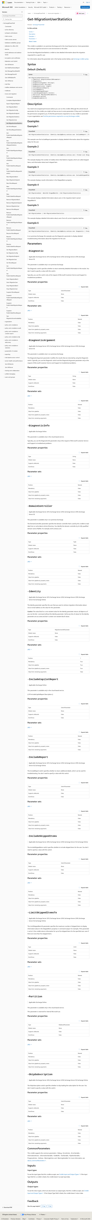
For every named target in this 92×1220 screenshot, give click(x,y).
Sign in (88, 2)
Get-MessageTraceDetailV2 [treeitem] (12, 71)
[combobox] (12, 15)
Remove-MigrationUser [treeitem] (12, 206)
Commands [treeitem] (8, 26)
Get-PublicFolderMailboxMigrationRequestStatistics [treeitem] (14, 143)
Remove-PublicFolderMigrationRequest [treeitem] (14, 222)
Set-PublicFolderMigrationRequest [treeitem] (14, 268)
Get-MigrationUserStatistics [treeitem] (14, 123)
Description (32, 34)
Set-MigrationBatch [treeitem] (11, 250)
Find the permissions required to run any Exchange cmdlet (61, 116)
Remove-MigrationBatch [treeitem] (13, 199)
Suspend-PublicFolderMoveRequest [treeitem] (13, 312)
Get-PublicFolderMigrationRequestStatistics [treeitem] (14, 158)
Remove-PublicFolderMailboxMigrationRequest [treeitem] (14, 215)
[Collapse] (22, 12)
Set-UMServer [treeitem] (9, 367)
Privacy (39, 1219)
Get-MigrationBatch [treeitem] (12, 107)
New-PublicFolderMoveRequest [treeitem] (13, 195)
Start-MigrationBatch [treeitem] (12, 279)
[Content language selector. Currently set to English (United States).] (9, 1214)
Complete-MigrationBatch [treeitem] (13, 100)
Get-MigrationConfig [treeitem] (12, 110)
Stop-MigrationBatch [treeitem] (12, 285)
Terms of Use (64, 1219)
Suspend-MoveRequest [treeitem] (12, 292)
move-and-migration (53, 13)
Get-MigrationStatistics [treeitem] (12, 117)
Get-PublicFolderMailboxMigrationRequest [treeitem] (14, 135)
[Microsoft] (3, 2)
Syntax (31, 32)
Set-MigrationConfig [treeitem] (12, 253)
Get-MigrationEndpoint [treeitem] (12, 113)
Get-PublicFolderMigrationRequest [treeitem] (14, 150)
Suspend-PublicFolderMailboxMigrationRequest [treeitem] (14, 298)
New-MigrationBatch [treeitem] (12, 177)
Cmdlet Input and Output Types (69, 1174)
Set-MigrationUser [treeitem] (11, 259)
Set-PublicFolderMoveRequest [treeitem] (13, 275)
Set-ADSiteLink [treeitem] (9, 364)
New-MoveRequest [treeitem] (11, 183)
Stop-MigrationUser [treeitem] (12, 289)
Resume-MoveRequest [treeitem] (12, 233)
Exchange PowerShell (38, 24)
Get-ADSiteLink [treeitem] (9, 64)
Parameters (33, 39)
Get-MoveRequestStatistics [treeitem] (13, 130)
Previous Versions (15, 1219)
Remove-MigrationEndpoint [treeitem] (14, 203)
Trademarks (74, 1219)
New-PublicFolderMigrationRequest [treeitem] (14, 189)
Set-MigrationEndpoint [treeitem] (12, 256)
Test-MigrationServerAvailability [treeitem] (13, 317)
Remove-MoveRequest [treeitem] (12, 209)
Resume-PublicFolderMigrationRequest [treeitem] (14, 239)
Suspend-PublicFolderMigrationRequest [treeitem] (14, 305)
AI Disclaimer (5, 1219)
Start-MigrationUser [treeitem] (12, 282)
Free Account (85, 7)
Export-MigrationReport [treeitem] (13, 103)
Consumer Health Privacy (51, 1219)
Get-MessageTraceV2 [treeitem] (11, 74)
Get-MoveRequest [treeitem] (11, 126)
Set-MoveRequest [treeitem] (11, 263)
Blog (24, 1219)
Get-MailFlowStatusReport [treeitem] (12, 68)
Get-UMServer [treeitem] (9, 81)
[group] (58, 135)
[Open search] (83, 2)
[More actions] (87, 13)
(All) (29, 310)
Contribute (31, 1219)
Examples (32, 36)
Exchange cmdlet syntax (81, 59)
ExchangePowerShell (39, 13)
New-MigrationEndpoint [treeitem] (13, 180)
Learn (29, 13)
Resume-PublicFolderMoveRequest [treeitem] (13, 245)
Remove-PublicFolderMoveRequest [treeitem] (13, 229)
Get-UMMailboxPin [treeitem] (10, 77)
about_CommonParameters (36, 1160)
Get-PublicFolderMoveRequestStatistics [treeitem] (14, 171)
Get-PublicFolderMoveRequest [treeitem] (13, 165)
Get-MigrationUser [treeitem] (11, 120)
